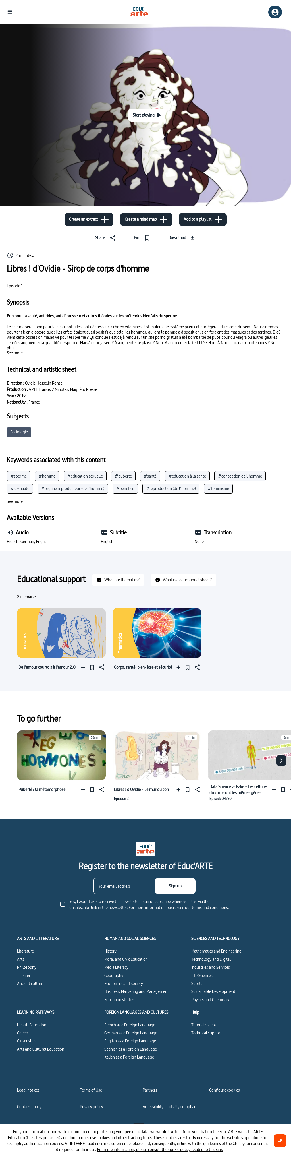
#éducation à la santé (187, 476)
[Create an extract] (89, 219)
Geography (113, 975)
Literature (25, 951)
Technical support (206, 1033)
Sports (196, 983)
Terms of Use (91, 1090)
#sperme (19, 476)
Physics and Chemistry (210, 1000)
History (110, 951)
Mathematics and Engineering (216, 951)
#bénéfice (125, 488)
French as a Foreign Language (129, 1025)
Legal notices (28, 1090)
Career (22, 1033)
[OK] (280, 1140)
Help (195, 1012)
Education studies (119, 1000)
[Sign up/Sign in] (275, 12)
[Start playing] (146, 115)
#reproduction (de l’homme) (171, 488)
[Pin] (143, 237)
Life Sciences (202, 975)
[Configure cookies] (224, 1090)
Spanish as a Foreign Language (130, 1049)
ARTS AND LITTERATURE (38, 938)
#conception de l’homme (240, 476)
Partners (150, 1090)
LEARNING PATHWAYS (35, 1012)
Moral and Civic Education (126, 959)
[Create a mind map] (146, 219)
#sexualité (20, 488)
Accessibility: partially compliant (170, 1107)
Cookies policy (29, 1107)
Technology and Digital (211, 959)
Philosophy (26, 967)
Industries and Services (210, 967)
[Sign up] (175, 886)
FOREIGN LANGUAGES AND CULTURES (136, 1012)
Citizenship (26, 1041)
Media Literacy (116, 967)
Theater (23, 975)
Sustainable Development (213, 991)
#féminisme (218, 488)
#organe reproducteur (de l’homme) (72, 488)
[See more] (15, 353)
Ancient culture (30, 983)
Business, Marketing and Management (136, 991)
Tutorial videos (204, 1025)
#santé (150, 476)
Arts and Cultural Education (40, 1049)
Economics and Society (123, 983)
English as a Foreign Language (130, 1041)
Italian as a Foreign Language (129, 1057)
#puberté (123, 476)
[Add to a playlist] (203, 219)
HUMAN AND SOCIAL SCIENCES (130, 938)
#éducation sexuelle (85, 476)
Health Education (31, 1025)
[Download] (182, 237)
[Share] (106, 237)
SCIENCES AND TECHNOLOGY (215, 938)
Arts (20, 959)
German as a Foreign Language (130, 1033)
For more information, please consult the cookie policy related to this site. (160, 1149)
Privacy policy (91, 1107)
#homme (47, 476)
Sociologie (19, 432)
